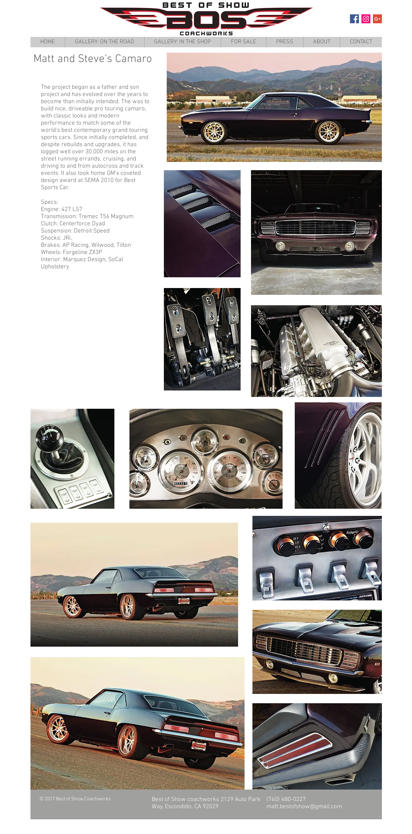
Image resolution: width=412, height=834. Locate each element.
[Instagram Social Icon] (365, 18)
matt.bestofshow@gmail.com (304, 806)
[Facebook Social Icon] (354, 18)
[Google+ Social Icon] (377, 18)
